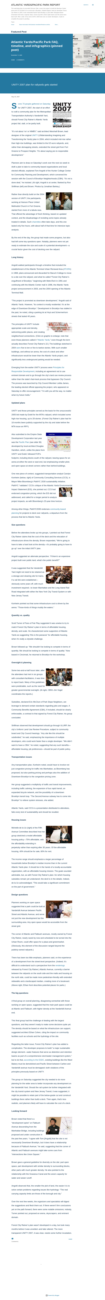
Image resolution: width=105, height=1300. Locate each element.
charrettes (36, 222)
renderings (60, 965)
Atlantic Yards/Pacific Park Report (35, 4)
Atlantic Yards (44, 340)
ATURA (67, 269)
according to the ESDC (34, 1060)
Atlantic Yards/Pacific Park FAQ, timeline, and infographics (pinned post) (37, 46)
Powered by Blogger (52, 1295)
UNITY (35, 135)
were (18, 348)
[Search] (86, 5)
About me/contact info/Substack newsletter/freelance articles (34, 24)
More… (57, 24)
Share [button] (13, 60)
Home (12, 24)
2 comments (20, 60)
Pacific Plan (24, 442)
